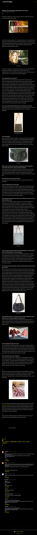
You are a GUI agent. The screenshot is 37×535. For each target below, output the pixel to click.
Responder (7, 460)
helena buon (20, 441)
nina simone (28, 441)
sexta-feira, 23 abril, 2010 (12, 506)
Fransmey (6, 479)
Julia (6, 462)
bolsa (3, 441)
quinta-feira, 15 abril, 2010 (10, 462)
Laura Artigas (7, 2)
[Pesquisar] (13, 2)
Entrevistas (7, 441)
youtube (4, 438)
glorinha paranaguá (13, 441)
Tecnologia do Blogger (18, 531)
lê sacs (24, 441)
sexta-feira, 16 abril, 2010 (12, 479)
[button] (2, 13)
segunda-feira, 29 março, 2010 (12, 451)
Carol (6, 473)
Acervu (6, 451)
